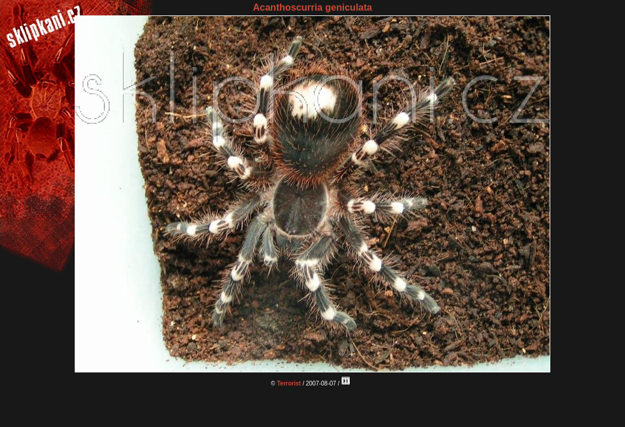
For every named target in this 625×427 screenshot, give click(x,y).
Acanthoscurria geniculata (312, 7)
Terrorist (289, 383)
